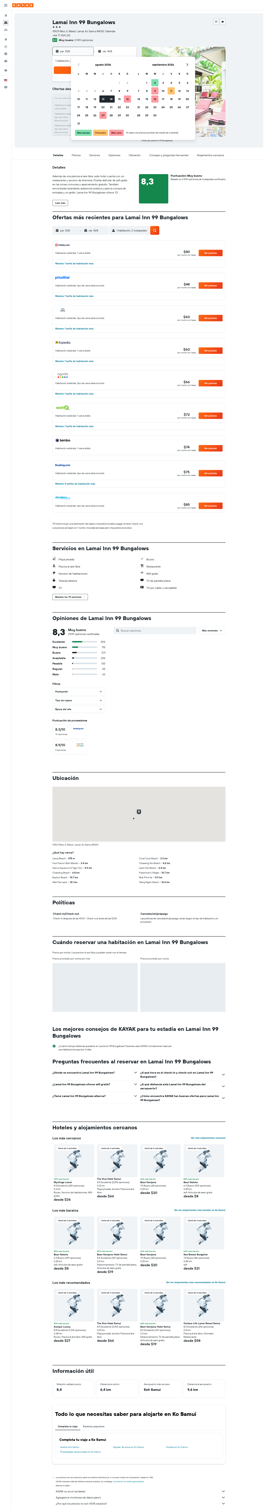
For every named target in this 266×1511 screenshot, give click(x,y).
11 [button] (87, 99)
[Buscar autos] (5, 29)
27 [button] (103, 115)
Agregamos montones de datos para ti (140, 1497)
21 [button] (111, 107)
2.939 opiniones (83, 40)
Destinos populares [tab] (93, 1426)
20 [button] (103, 107)
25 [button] (86, 115)
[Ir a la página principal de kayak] (22, 5)
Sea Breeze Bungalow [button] (196, 1254)
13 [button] (103, 99)
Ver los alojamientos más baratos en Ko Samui (199, 1210)
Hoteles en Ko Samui (177, 1447)
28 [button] (111, 115)
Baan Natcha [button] (191, 1182)
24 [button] (78, 115)
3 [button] (78, 91)
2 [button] (127, 82)
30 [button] (127, 115)
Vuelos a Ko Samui (69, 1447)
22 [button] (119, 107)
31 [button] (78, 123)
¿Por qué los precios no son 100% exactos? (140, 1504)
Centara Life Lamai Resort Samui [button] (202, 1323)
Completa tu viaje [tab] (68, 1426)
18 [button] (87, 107)
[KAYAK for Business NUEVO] (5, 60)
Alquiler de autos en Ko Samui (128, 1447)
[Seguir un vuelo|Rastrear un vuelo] (5, 46)
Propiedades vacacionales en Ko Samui (80, 1451)
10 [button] (78, 99)
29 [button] (119, 115)
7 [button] (111, 91)
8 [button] (119, 91)
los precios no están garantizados (128, 1481)
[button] (6, 5)
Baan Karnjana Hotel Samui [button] (112, 1254)
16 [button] (127, 99)
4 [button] (87, 91)
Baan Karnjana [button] (148, 1182)
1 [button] (119, 82)
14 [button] (111, 99)
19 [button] (95, 107)
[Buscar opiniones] (157, 630)
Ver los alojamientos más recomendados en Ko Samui (195, 1282)
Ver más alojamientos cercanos (208, 1137)
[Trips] (5, 70)
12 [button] (95, 99)
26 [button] (94, 115)
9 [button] (127, 91)
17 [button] (78, 107)
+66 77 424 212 (61, 35)
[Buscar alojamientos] (5, 22)
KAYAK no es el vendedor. (140, 1491)
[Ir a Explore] (5, 39)
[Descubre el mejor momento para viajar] (5, 53)
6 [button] (103, 91)
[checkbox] (69, 731)
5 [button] (95, 91)
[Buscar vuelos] (5, 15)
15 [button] (119, 99)
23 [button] (127, 107)
